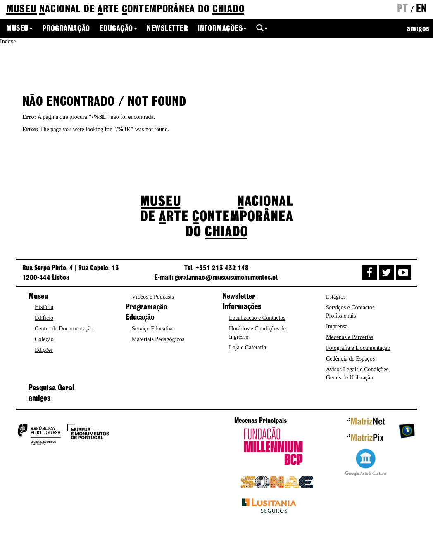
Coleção (44, 339)
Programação (66, 29)
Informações (222, 29)
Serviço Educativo (153, 328)
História (44, 307)
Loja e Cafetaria (247, 347)
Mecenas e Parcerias (349, 337)
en (421, 9)
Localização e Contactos (257, 318)
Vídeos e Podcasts (153, 297)
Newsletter (167, 29)
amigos (418, 29)
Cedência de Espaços (350, 359)
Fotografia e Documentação (358, 348)
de (125, 10)
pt (402, 9)
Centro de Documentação (64, 328)
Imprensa (336, 326)
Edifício (44, 318)
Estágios (335, 297)
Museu (19, 29)
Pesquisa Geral (51, 388)
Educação (118, 29)
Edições (44, 350)
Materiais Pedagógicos (158, 339)
